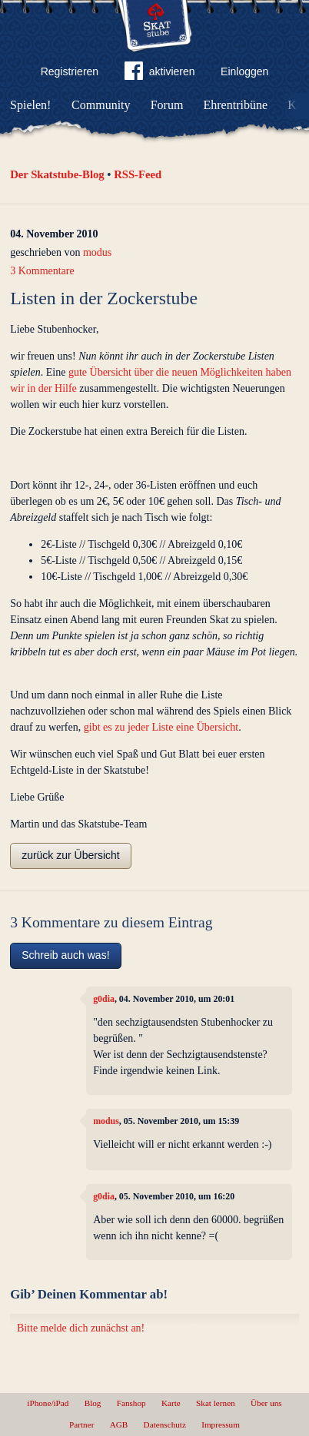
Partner (81, 1424)
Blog (93, 1403)
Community (100, 104)
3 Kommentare (42, 271)
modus (97, 252)
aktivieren (160, 73)
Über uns (266, 1403)
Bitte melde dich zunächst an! (81, 1328)
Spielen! (30, 104)
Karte (171, 1403)
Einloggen (244, 71)
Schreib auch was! (65, 955)
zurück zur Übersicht (71, 855)
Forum (167, 104)
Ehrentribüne (236, 104)
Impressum (220, 1424)
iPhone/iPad (47, 1403)
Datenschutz (165, 1424)
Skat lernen (215, 1403)
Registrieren (69, 71)
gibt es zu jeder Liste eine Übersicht (161, 727)
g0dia (104, 998)
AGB (119, 1424)
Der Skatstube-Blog (57, 174)
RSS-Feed (137, 174)
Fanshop (131, 1403)
